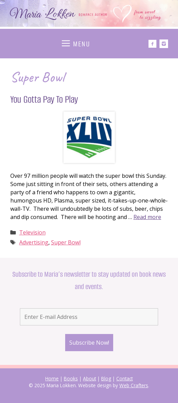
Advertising (33, 242)
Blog (106, 378)
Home (52, 378)
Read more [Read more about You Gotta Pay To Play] (147, 217)
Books (71, 378)
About (89, 378)
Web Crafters (133, 385)
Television (32, 232)
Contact (124, 378)
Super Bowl (66, 242)
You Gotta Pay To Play (44, 99)
